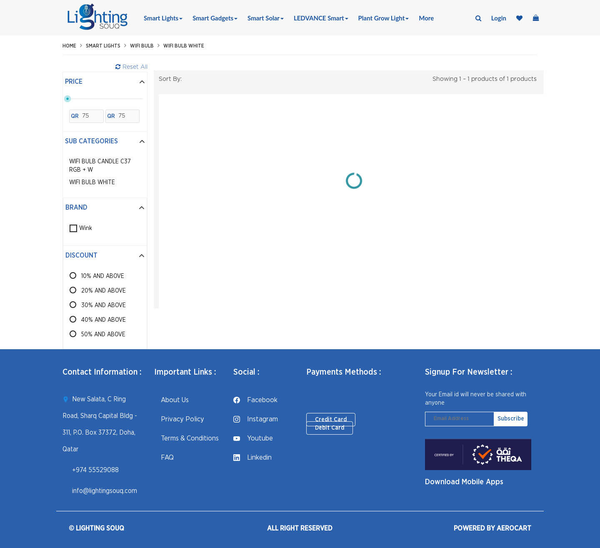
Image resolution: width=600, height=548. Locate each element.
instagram (255, 419)
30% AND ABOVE (103, 305)
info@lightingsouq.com (104, 491)
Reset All (131, 67)
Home (69, 45)
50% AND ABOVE (103, 335)
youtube (253, 438)
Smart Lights (163, 18)
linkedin (252, 457)
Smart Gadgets (215, 18)
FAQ (164, 457)
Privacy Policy (179, 419)
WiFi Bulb (142, 45)
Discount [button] (105, 255)
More (426, 18)
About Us (171, 399)
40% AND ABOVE (103, 320)
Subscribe (511, 419)
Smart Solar (266, 18)
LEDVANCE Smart (321, 18)
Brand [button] (105, 207)
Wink (85, 228)
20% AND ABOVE (103, 291)
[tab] (105, 82)
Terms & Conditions (186, 438)
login (498, 18)
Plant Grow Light (383, 18)
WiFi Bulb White (183, 45)
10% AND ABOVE (102, 276)
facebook (255, 399)
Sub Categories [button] (105, 141)
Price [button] (105, 81)
